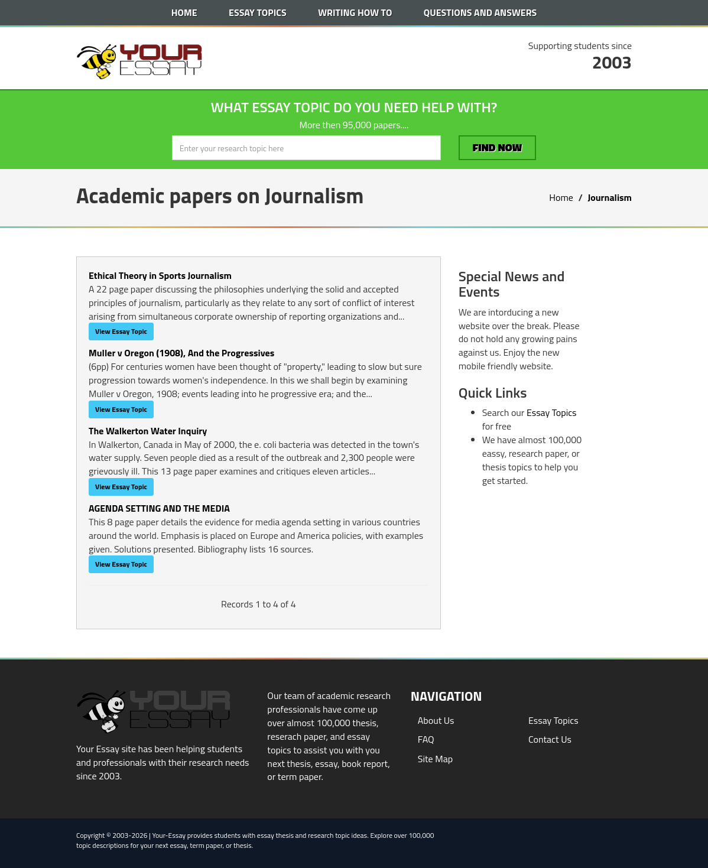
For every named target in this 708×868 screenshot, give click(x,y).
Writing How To (355, 12)
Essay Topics (258, 12)
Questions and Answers (480, 12)
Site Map (435, 759)
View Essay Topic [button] (121, 331)
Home (184, 12)
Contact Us (549, 739)
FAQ (426, 739)
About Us (436, 720)
